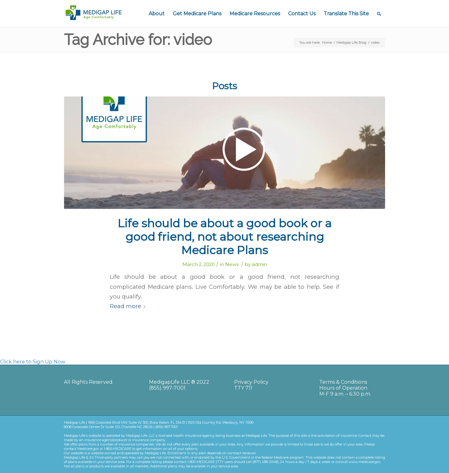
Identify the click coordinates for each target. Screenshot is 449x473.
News (232, 264)
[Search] (379, 13)
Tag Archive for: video (138, 39)
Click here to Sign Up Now (32, 362)
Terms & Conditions (343, 382)
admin (259, 264)
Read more (129, 306)
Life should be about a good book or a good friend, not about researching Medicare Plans (224, 236)
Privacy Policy (251, 382)
